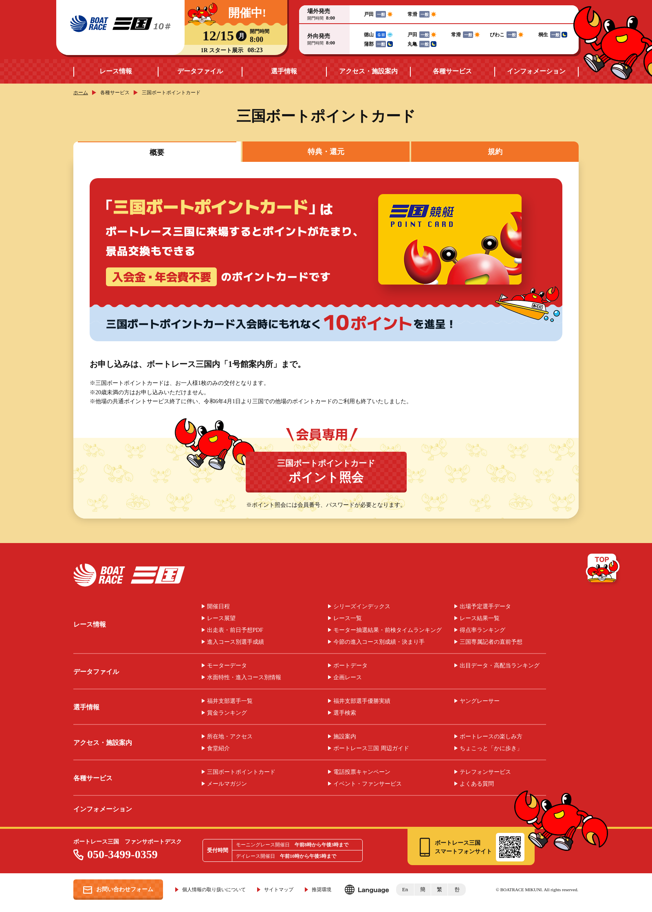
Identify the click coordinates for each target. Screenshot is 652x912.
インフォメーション (536, 71)
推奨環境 (321, 889)
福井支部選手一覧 (230, 701)
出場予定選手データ (485, 606)
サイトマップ (278, 889)
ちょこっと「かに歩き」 (491, 748)
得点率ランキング (482, 630)
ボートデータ (350, 666)
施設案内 (344, 737)
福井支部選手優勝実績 (361, 701)
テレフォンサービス (485, 772)
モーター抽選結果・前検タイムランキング (387, 630)
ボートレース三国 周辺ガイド (371, 748)
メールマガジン (227, 784)
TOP (603, 569)
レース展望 (221, 618)
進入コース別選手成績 (235, 642)
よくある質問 (477, 784)
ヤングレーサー (480, 701)
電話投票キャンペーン (361, 772)
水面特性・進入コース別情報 (244, 677)
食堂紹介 (218, 748)
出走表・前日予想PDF (235, 630)
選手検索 (344, 713)
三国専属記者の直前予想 (491, 642)
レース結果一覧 (480, 618)
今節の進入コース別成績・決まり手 (379, 642)
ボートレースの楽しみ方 (491, 737)
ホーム (80, 92)
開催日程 (218, 606)
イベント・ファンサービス (367, 784)
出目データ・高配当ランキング (500, 666)
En (405, 889)
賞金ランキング (227, 713)
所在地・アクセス (230, 737)
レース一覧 (347, 618)
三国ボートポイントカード (326, 471)
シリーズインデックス (361, 606)
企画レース (347, 677)
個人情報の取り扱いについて (214, 889)
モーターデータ (227, 666)
